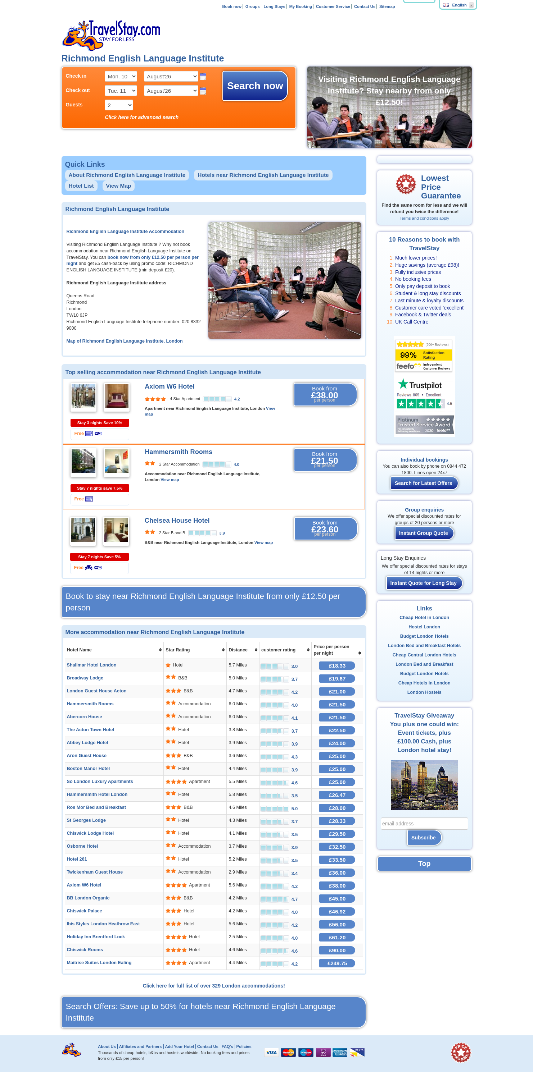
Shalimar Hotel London (92, 665)
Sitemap (387, 6)
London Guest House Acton (97, 690)
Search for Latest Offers (423, 483)
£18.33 (337, 666)
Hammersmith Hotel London (97, 794)
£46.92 (337, 911)
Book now (231, 6)
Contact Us (364, 6)
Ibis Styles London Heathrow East (103, 923)
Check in (76, 76)
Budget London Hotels (424, 636)
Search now (255, 85)
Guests (74, 104)
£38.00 (337, 886)
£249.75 (337, 963)
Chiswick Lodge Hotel (90, 833)
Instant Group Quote (423, 533)
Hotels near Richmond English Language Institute (263, 175)
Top (424, 863)
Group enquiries (424, 510)
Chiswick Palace (84, 910)
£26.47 (337, 795)
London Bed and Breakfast (424, 664)
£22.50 (337, 730)
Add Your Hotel (179, 1046)
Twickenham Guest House (95, 872)
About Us (107, 1046)
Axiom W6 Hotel (169, 386)
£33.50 (337, 860)
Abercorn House (84, 716)
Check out (78, 90)
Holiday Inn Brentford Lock (96, 936)
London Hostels (424, 692)
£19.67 (337, 678)
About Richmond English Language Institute (127, 175)
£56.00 (337, 924)
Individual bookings (424, 460)
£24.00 (337, 743)
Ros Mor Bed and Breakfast (96, 807)
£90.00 (337, 950)
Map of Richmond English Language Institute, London (125, 341)
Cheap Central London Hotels (424, 655)
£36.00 (337, 873)
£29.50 (337, 834)
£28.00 (337, 808)
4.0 (237, 464)
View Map (118, 186)
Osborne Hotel (82, 846)
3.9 (222, 533)
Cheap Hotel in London (424, 617)
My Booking (300, 6)
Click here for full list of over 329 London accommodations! (214, 986)
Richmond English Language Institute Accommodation (126, 231)
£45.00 (337, 898)
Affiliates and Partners (140, 1046)
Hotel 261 (77, 859)
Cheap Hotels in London (424, 683)
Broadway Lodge (85, 678)
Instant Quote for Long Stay (423, 583)
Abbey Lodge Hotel (87, 742)
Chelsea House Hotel (177, 520)
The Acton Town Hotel (90, 729)
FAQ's (227, 1046)
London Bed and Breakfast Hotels (424, 645)
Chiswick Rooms (85, 949)
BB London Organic (88, 898)
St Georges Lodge (86, 820)
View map (170, 479)
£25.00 (337, 756)
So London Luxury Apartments (100, 781)
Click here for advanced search (142, 117)
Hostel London (424, 626)
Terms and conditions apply (424, 218)
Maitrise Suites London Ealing (99, 962)
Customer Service (333, 6)
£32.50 (337, 847)
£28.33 (337, 821)
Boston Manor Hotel (88, 768)
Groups (252, 6)
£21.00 (337, 691)
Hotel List (81, 186)
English (455, 5)
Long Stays (274, 6)
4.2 (237, 399)
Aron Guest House (87, 755)
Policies (243, 1046)
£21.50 (337, 704)
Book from (324, 394)
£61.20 (337, 937)
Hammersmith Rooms (178, 451)
